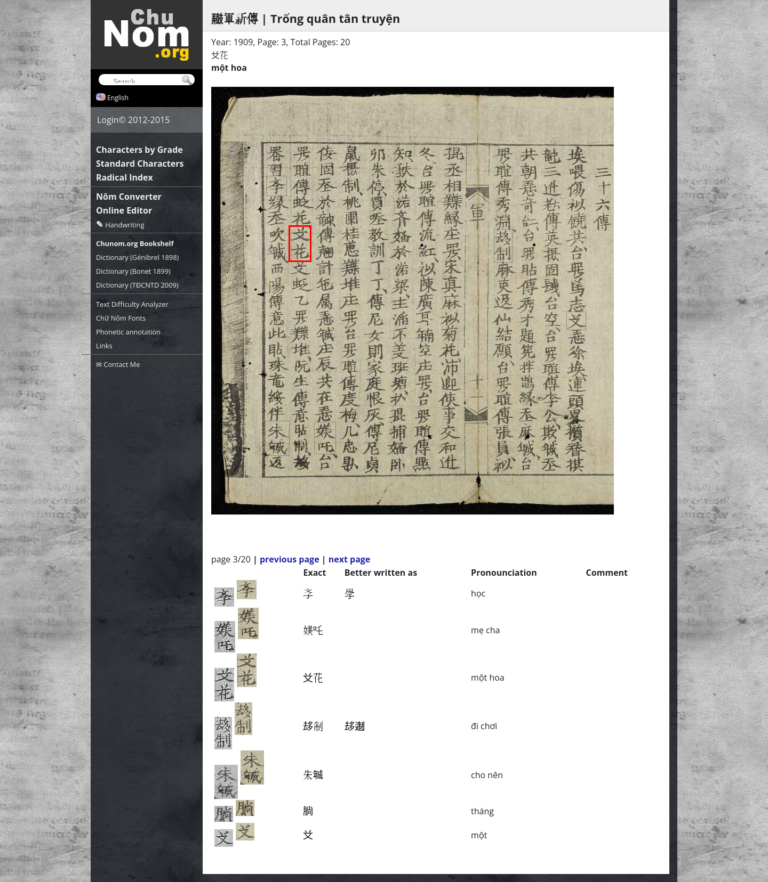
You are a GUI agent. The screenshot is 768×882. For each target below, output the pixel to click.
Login (108, 120)
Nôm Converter (129, 196)
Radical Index (124, 177)
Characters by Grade (139, 150)
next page (350, 559)
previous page (289, 559)
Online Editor (124, 210)
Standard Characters (139, 163)
